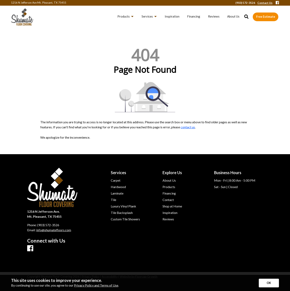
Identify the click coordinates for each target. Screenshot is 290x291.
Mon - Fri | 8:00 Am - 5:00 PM (234, 180)
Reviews (168, 219)
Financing (169, 193)
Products (169, 186)
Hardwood (118, 186)
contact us (188, 127)
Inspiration (170, 212)
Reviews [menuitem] (214, 16)
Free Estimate (265, 16)
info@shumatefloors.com (53, 230)
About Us (169, 180)
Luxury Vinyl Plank (123, 206)
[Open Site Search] (246, 17)
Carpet (115, 180)
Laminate (117, 193)
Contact (168, 199)
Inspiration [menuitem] (172, 16)
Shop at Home (172, 206)
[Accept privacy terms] (269, 283)
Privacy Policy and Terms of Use (96, 285)
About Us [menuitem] (233, 16)
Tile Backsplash (122, 212)
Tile (113, 199)
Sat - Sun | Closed (226, 186)
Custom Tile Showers (125, 219)
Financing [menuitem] (193, 16)
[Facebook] (277, 3)
